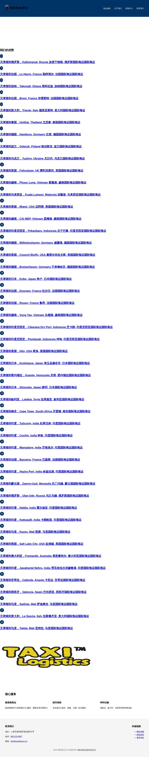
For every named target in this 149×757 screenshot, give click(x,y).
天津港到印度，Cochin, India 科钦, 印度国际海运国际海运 (36, 435)
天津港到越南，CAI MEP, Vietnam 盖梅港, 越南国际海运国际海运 (40, 218)
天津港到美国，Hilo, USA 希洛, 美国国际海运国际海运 (34, 351)
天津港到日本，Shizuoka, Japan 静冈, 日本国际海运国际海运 (38, 387)
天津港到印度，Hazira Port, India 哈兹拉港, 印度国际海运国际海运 (41, 471)
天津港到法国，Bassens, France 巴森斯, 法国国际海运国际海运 (40, 459)
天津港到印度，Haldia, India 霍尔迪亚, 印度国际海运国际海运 (38, 507)
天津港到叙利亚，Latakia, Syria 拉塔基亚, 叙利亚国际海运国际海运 (42, 399)
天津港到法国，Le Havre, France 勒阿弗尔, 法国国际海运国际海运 (41, 74)
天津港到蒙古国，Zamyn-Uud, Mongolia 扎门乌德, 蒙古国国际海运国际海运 (47, 483)
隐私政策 (140, 735)
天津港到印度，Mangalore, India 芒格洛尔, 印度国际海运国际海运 (41, 447)
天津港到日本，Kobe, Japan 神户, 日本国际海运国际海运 (36, 278)
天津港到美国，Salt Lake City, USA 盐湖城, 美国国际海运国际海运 (41, 543)
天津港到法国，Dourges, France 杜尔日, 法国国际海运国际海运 (40, 290)
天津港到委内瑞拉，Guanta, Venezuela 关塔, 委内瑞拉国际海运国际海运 (45, 375)
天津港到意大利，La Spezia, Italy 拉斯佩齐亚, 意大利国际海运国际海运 (44, 616)
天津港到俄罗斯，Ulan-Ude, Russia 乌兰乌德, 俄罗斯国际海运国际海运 (44, 495)
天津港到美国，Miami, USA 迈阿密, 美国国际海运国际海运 (36, 206)
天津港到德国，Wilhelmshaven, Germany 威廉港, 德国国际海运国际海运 (46, 242)
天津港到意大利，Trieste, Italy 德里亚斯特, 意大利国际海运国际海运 (42, 110)
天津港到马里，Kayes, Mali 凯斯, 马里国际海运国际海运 (35, 531)
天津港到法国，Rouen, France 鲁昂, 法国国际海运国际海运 (37, 302)
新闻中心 (129, 8)
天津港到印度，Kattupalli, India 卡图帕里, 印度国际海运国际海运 (40, 519)
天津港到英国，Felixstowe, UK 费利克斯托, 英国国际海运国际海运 (41, 170)
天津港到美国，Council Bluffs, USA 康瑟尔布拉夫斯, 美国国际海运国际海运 (47, 254)
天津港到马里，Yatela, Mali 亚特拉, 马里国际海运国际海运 (36, 628)
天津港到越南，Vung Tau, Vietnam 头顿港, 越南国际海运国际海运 (41, 315)
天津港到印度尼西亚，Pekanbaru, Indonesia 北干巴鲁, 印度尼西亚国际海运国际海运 (53, 230)
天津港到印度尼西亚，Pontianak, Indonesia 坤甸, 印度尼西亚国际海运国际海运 (50, 339)
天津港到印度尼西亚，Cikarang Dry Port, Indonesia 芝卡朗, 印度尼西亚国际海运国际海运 (56, 327)
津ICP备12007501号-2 (86, 750)
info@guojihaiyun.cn (19, 741)
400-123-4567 (16, 737)
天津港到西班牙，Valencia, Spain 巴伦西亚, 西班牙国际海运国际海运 (43, 592)
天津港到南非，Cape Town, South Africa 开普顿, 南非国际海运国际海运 (45, 411)
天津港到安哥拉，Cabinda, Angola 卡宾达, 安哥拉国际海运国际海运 (42, 580)
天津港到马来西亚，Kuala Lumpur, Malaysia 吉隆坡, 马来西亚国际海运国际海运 (50, 194)
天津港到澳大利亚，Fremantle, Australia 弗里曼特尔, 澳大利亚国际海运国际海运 (50, 555)
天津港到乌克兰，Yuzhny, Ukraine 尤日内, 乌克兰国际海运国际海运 (42, 158)
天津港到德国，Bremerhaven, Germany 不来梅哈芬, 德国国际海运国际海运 (47, 266)
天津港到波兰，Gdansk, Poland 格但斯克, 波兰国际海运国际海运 (41, 146)
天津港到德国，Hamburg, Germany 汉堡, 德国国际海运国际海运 (40, 134)
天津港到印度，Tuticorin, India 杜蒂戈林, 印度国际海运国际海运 (40, 423)
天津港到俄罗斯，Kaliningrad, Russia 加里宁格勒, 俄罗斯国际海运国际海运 (47, 62)
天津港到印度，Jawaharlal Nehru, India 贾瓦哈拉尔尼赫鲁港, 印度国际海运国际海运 (53, 567)
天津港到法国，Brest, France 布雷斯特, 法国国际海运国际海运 (39, 98)
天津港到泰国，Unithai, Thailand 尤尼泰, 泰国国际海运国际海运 (40, 122)
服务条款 (140, 738)
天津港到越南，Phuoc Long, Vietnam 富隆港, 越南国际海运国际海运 (43, 182)
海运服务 (107, 8)
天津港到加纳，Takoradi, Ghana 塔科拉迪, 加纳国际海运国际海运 (41, 86)
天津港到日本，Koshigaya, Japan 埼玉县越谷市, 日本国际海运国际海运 (45, 363)
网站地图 (140, 732)
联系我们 (140, 8)
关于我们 (118, 8)
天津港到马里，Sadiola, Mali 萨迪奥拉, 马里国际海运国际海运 (38, 604)
